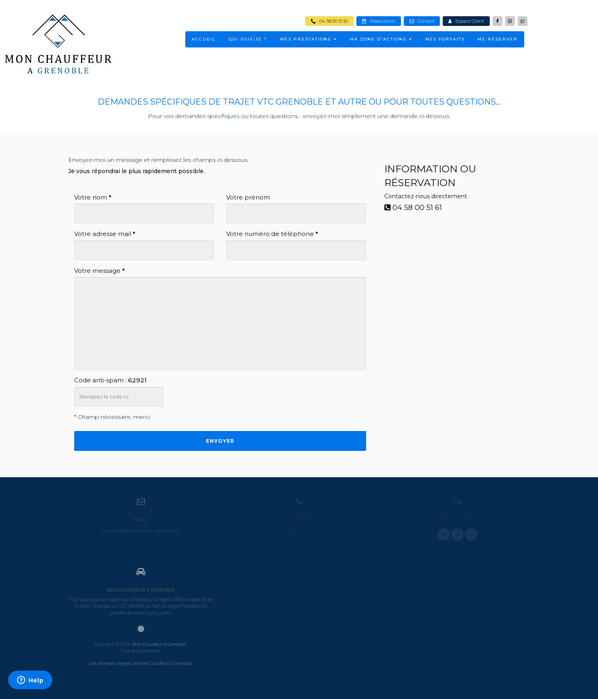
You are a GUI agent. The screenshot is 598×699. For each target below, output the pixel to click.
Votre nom (92, 197)
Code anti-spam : (110, 380)
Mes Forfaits (445, 39)
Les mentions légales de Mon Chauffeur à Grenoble (141, 663)
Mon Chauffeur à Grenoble (159, 644)
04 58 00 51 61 (329, 21)
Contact (421, 21)
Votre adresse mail (104, 234)
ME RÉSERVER (498, 39)
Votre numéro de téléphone (272, 234)
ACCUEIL (204, 39)
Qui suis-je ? (248, 39)
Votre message (99, 270)
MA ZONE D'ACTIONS (381, 39)
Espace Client (466, 21)
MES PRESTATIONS (308, 39)
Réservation (378, 21)
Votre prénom (248, 197)
